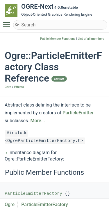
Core (8, 87)
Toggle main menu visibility (8, 22)
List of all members (91, 39)
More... (37, 120)
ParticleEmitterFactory (33, 193)
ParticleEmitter (78, 113)
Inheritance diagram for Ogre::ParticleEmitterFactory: (34, 156)
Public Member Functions (58, 39)
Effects (19, 87)
